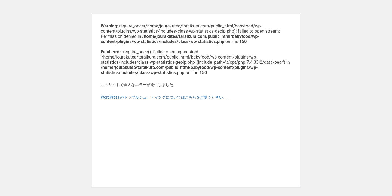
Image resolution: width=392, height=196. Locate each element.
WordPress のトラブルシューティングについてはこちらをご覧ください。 (164, 97)
